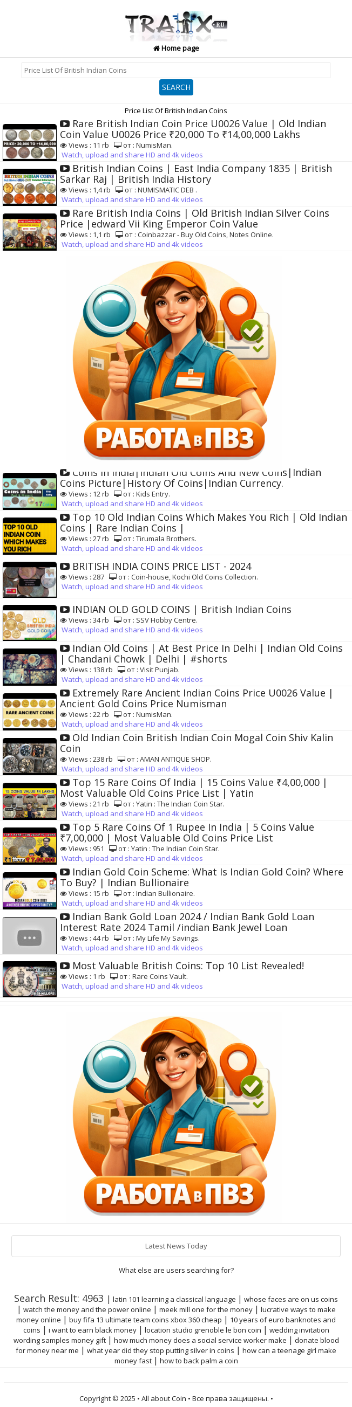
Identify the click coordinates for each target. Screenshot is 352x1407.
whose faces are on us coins (291, 1299)
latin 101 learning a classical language (174, 1299)
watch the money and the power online (87, 1309)
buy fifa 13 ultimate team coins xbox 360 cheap (145, 1320)
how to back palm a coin (199, 1360)
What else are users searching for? (176, 1270)
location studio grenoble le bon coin (203, 1330)
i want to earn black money (93, 1330)
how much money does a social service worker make (200, 1340)
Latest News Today (176, 1246)
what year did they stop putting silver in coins (160, 1350)
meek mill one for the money (206, 1309)
